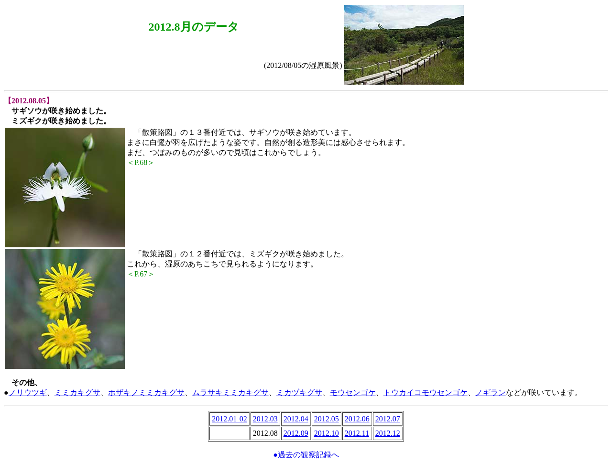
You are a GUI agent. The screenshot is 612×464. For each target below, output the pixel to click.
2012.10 (326, 433)
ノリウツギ (28, 392)
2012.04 (296, 419)
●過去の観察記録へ (306, 455)
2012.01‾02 (229, 419)
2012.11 (357, 433)
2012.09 (296, 433)
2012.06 (357, 419)
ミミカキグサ (77, 392)
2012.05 (326, 419)
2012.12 (387, 433)
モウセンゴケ (353, 392)
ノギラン (490, 392)
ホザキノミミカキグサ (146, 392)
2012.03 (265, 419)
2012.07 (387, 419)
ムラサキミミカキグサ (230, 392)
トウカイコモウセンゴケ (425, 392)
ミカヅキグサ (299, 392)
